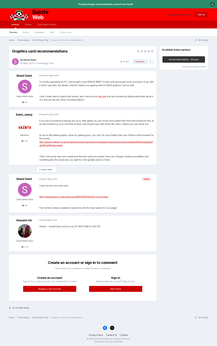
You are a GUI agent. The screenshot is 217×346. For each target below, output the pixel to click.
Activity (28, 24)
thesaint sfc (24, 220)
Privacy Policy (96, 335)
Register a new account (49, 289)
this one (102, 96)
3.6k (25, 141)
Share (124, 61)
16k (25, 102)
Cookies (124, 335)
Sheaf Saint (30, 60)
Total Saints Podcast (46, 24)
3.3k (25, 247)
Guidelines (39, 32)
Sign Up (201, 14)
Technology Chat (44, 63)
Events (26, 32)
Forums (13, 32)
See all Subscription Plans (194, 67)
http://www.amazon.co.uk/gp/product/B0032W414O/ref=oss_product (73, 196)
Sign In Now (115, 289)
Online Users (66, 32)
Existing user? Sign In (179, 14)
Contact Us (111, 335)
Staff (52, 32)
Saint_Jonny (24, 114)
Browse (15, 25)
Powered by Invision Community (108, 341)
